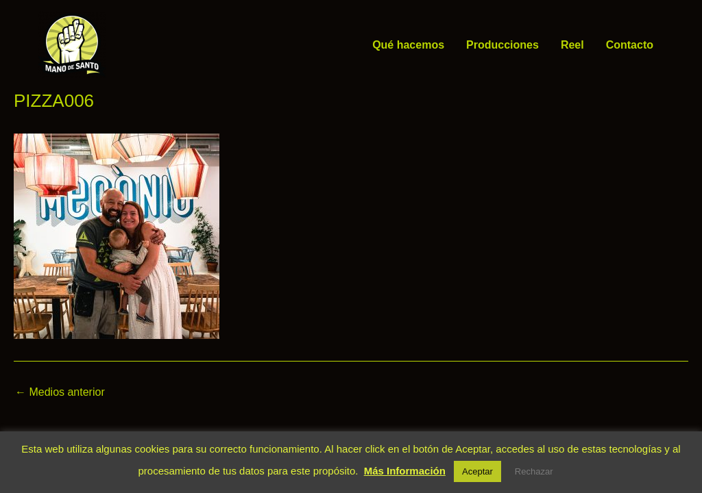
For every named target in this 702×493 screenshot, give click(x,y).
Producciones (502, 45)
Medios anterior (60, 392)
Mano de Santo (126, 45)
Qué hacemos (408, 45)
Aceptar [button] (477, 471)
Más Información (405, 471)
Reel (572, 45)
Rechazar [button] (534, 471)
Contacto (629, 45)
